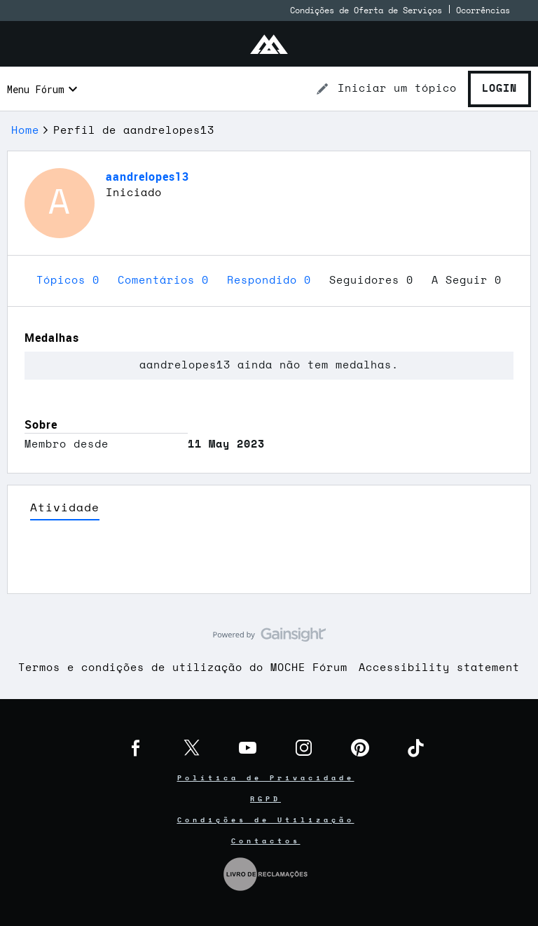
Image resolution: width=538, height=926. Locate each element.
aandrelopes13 (147, 176)
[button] (386, 88)
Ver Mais (269, 561)
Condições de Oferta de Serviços (366, 10)
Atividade (64, 507)
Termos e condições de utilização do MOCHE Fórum (182, 668)
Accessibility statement (439, 668)
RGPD (265, 799)
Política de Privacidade (265, 778)
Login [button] (499, 88)
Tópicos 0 (71, 280)
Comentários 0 (167, 280)
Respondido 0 (272, 280)
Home (25, 130)
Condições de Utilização (265, 820)
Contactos (266, 841)
